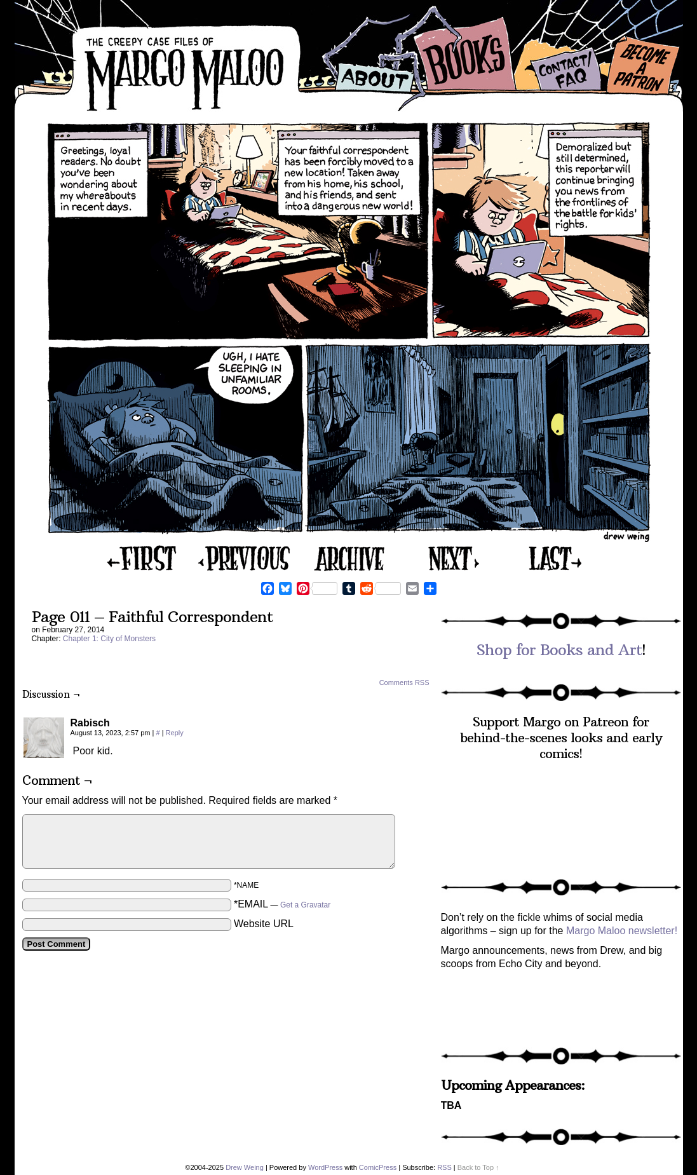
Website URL (264, 923)
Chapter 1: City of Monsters (109, 638)
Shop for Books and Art (559, 649)
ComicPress (377, 1167)
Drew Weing (245, 1167)
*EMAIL (282, 904)
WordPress (325, 1167)
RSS (444, 1167)
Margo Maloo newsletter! (621, 930)
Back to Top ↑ (478, 1167)
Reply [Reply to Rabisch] (175, 733)
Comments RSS (404, 682)
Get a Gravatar (305, 904)
